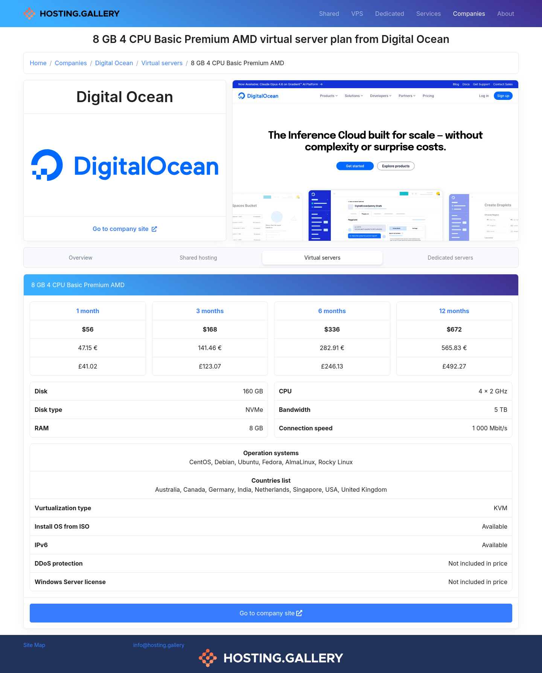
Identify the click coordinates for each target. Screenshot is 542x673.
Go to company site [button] (271, 613)
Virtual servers (162, 63)
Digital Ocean (114, 63)
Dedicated (389, 13)
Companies (469, 13)
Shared (329, 13)
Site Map (34, 645)
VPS (357, 13)
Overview (81, 257)
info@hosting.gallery (158, 645)
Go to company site (125, 228)
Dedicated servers (450, 257)
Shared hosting (198, 257)
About (505, 13)
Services (428, 13)
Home (38, 63)
